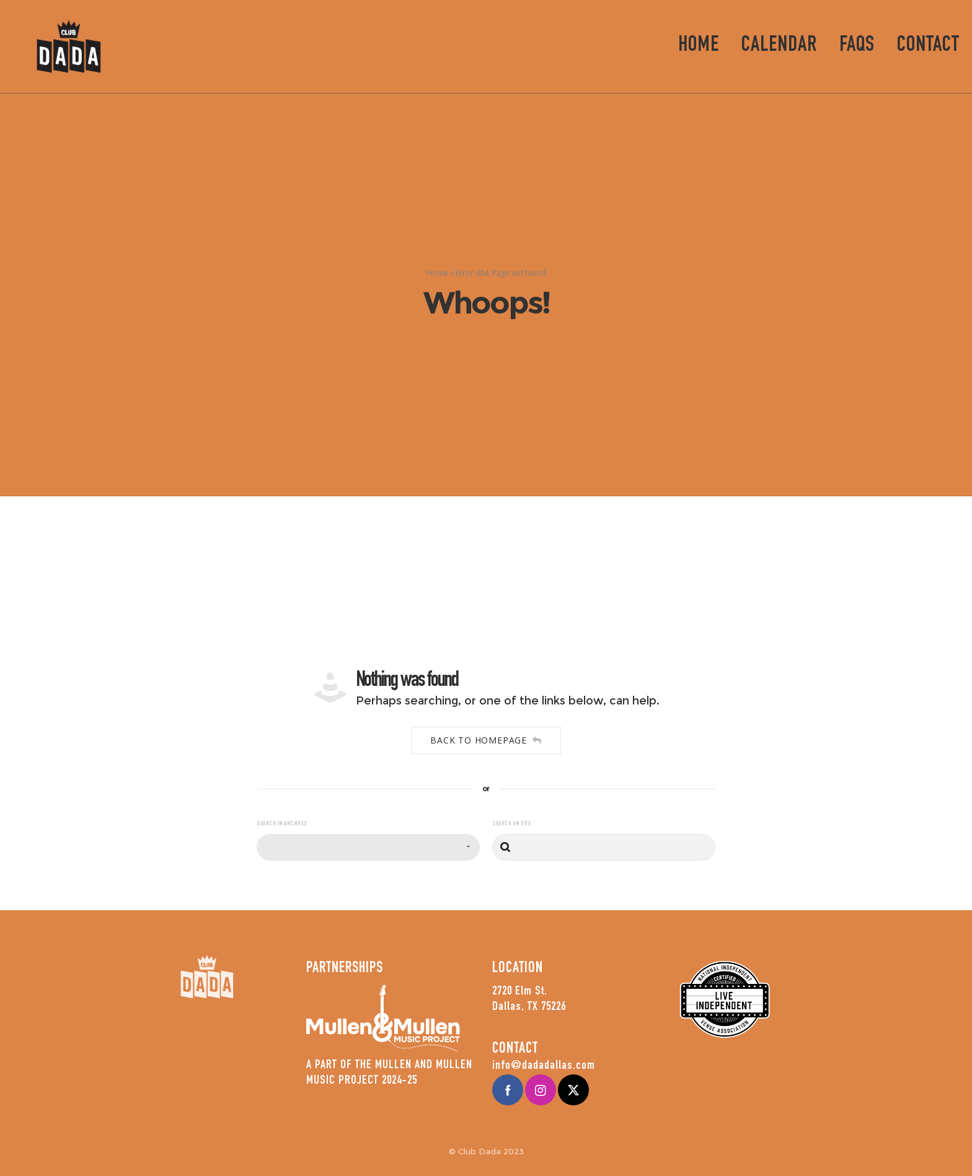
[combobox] (368, 847)
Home (437, 273)
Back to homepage (486, 740)
